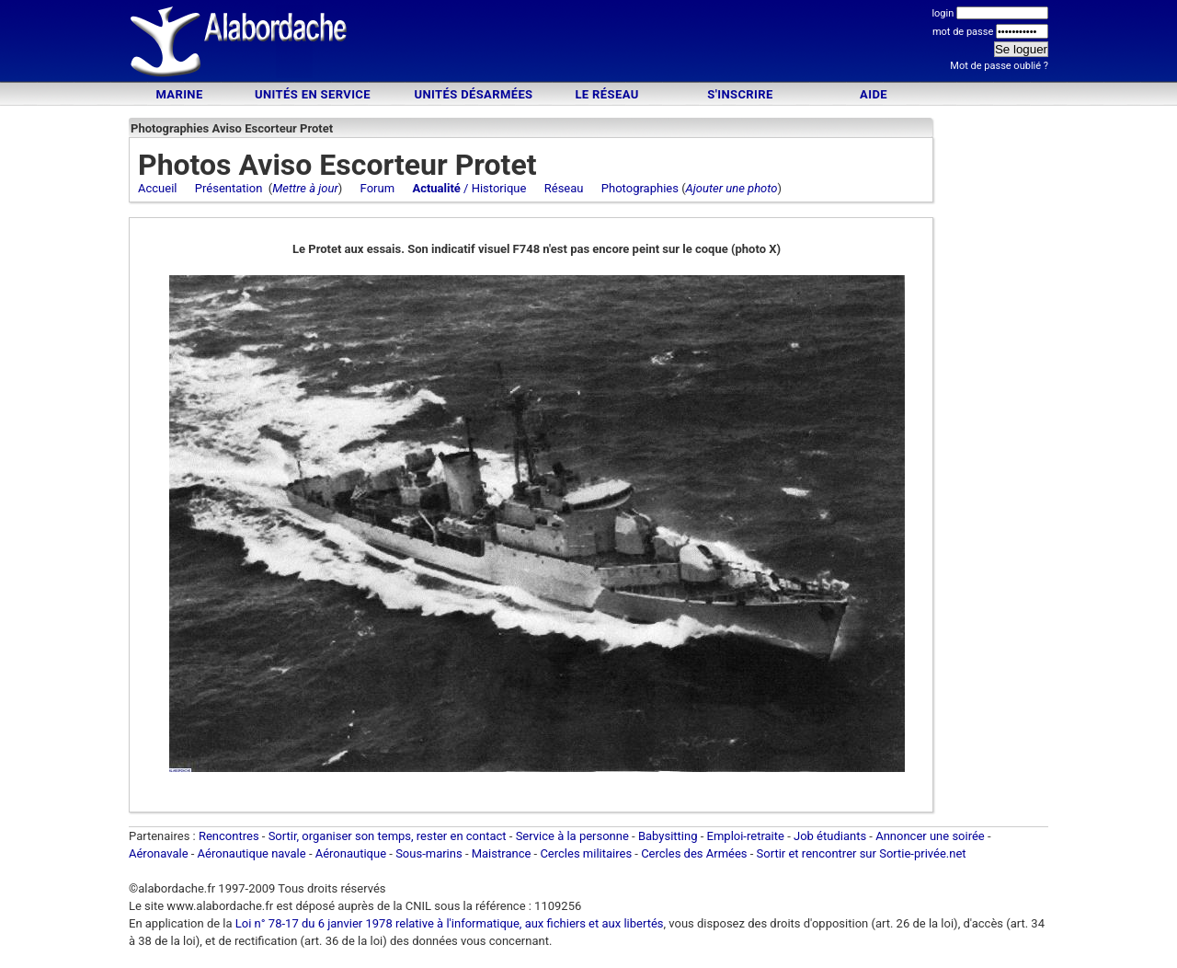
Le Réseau (606, 94)
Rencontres (229, 836)
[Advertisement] (588, 44)
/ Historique (469, 188)
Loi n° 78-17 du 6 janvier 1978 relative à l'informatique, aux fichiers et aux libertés (448, 923)
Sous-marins (429, 853)
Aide (873, 94)
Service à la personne (572, 836)
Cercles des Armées (694, 853)
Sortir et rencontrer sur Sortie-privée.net (861, 853)
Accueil (157, 188)
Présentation (229, 188)
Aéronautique (352, 853)
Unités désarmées (473, 94)
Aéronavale (159, 853)
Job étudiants (830, 836)
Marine (178, 94)
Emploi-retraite (745, 836)
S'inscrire (739, 94)
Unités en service (313, 94)
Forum (377, 188)
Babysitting (668, 836)
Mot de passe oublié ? (999, 66)
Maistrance (501, 853)
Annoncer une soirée (930, 836)
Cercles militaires (586, 853)
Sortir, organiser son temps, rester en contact (388, 836)
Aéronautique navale (252, 853)
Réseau (564, 188)
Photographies (640, 188)
